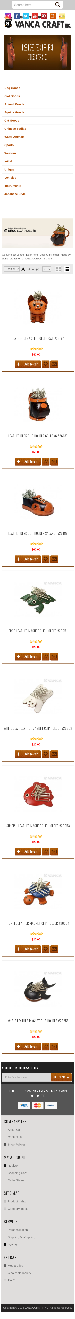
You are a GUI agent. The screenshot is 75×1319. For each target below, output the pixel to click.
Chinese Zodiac (15, 128)
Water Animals (14, 136)
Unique (9, 169)
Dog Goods (12, 88)
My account (15, 1157)
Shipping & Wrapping (21, 1237)
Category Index (18, 1208)
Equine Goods (14, 112)
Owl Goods (12, 96)
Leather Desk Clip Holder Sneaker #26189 (38, 533)
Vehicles (10, 177)
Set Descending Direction (23, 269)
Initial (8, 161)
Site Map (12, 1193)
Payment (13, 1244)
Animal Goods (14, 104)
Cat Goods (11, 120)
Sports (9, 145)
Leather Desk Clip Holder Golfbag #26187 (38, 435)
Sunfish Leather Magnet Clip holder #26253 (38, 825)
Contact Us (15, 1137)
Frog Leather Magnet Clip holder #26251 (38, 630)
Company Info (16, 1121)
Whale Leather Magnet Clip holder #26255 (38, 1020)
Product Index (17, 1201)
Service (10, 1222)
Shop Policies (17, 1144)
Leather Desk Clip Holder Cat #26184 (38, 338)
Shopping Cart (17, 1173)
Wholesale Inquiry (19, 1273)
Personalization (18, 1229)
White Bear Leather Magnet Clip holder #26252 (38, 728)
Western (10, 153)
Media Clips (15, 1265)
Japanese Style (15, 194)
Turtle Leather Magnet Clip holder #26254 (38, 923)
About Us (14, 1129)
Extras (10, 1257)
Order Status (16, 1180)
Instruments (12, 185)
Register (13, 1165)
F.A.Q (11, 1280)
